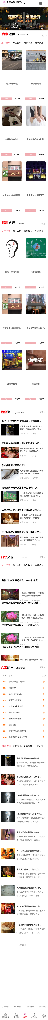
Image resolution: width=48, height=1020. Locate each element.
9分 (30, 99)
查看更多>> (24, 945)
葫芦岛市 (20, 3)
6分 (30, 287)
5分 (6, 99)
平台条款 (42, 1007)
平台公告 (30, 1007)
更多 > (44, 36)
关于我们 (5, 1007)
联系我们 (18, 1007)
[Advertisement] (24, 980)
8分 (30, 154)
